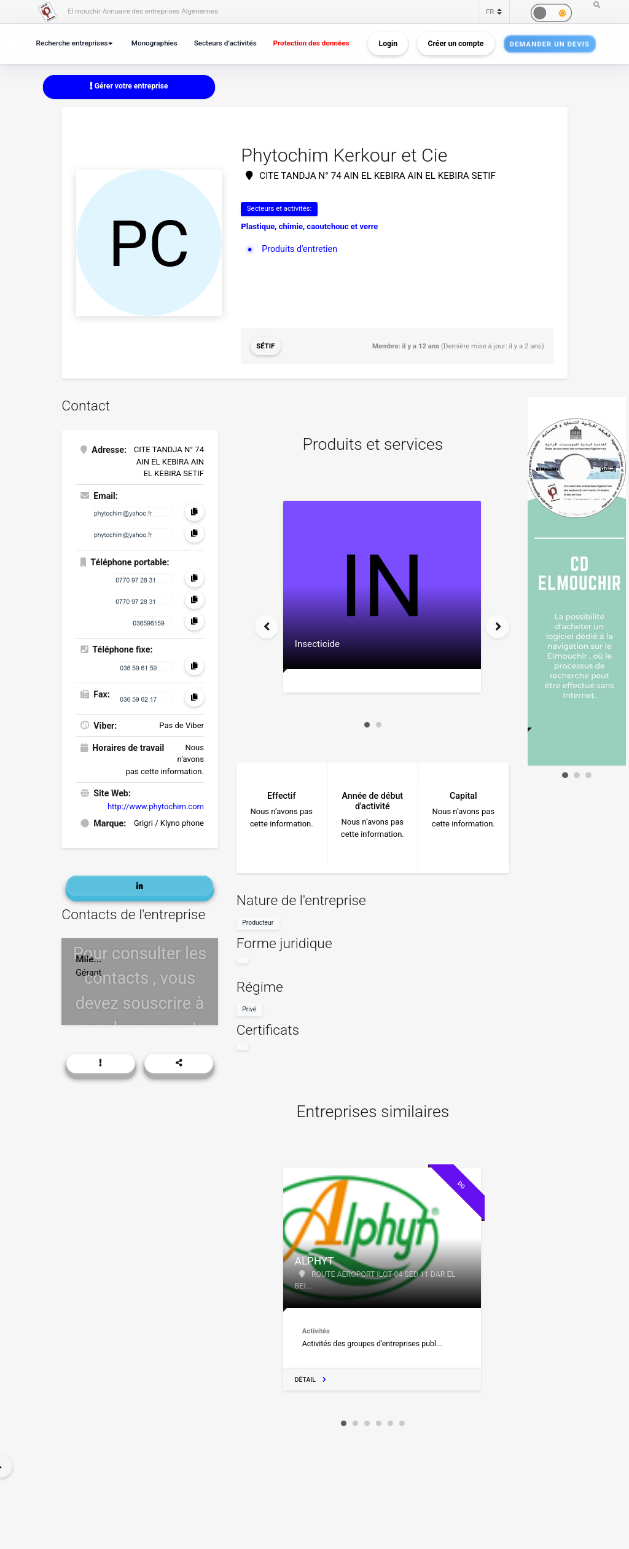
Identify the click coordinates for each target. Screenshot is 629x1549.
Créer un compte (456, 43)
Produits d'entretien (299, 249)
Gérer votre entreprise (129, 86)
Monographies (155, 43)
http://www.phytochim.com (155, 805)
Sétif (265, 346)
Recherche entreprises (72, 43)
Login (388, 43)
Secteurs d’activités (226, 43)
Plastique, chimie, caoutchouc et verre (309, 226)
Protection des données (313, 43)
